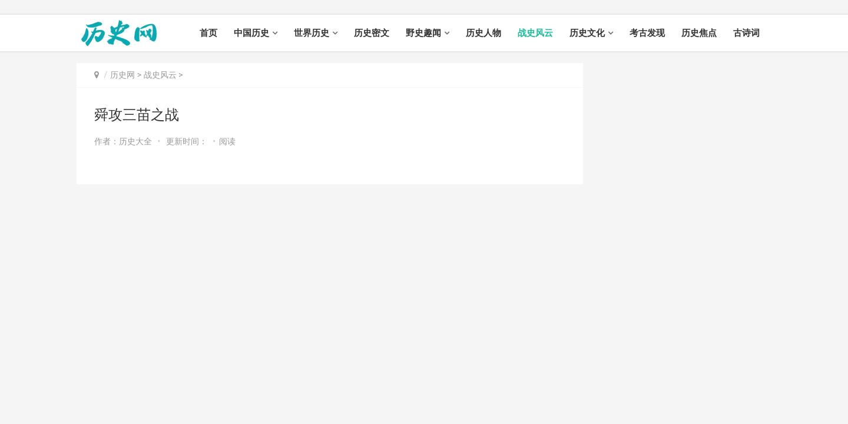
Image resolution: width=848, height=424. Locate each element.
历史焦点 (699, 33)
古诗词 (746, 33)
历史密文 (371, 33)
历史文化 (587, 33)
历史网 (122, 75)
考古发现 (647, 33)
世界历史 (311, 33)
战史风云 (535, 33)
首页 (208, 33)
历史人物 (483, 33)
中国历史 (251, 33)
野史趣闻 (423, 33)
